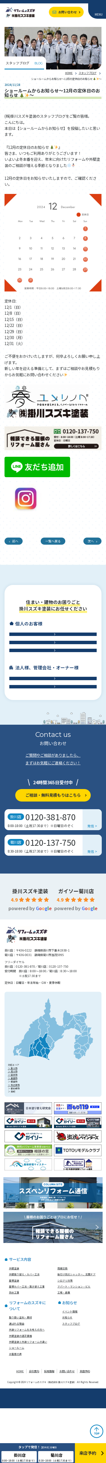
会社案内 (34, 1426)
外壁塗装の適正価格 (20, 1390)
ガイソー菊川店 (76, 945)
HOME (69, 73)
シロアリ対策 (65, 1335)
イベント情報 (69, 1366)
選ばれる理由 (16, 1378)
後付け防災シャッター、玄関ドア (76, 1329)
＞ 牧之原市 (14, 1139)
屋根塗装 (14, 1335)
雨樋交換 (62, 1323)
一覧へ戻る (53, 541)
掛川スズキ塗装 (30, 945)
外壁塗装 (14, 1323)
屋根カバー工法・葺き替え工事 (27, 1341)
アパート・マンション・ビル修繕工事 (50, 717)
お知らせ (67, 1372)
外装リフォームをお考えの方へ (27, 1384)
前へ (15, 541)
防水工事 (50, 677)
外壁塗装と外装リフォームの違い (28, 1396)
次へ (91, 541)
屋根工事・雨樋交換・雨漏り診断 (50, 658)
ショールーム (16, 1402)
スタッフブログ (87, 73)
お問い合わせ (67, 12)
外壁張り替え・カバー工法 (24, 1329)
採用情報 (49, 1426)
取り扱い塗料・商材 (20, 1372)
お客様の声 (15, 1408)
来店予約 (85, 1426)
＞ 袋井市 (13, 1129)
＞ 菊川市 (13, 1126)
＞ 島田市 (13, 1132)
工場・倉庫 (50, 736)
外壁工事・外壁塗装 (50, 639)
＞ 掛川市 (13, 1122)
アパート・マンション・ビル (73, 1341)
